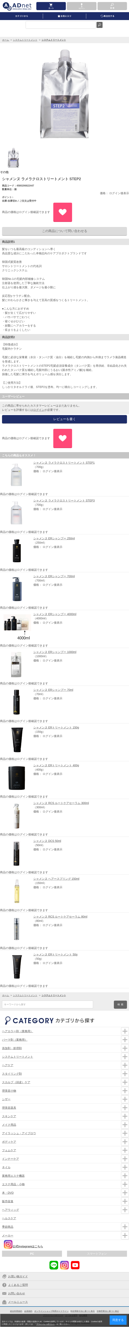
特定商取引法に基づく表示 (82, 1311)
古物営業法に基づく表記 (108, 1311)
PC (32, 1253)
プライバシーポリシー (45, 1324)
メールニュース (18, 1302)
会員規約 (28, 1311)
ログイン (38, 409)
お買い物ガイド (18, 1276)
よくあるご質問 (18, 1285)
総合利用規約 (16, 1311)
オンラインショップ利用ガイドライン (51, 1311)
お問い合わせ (16, 1293)
